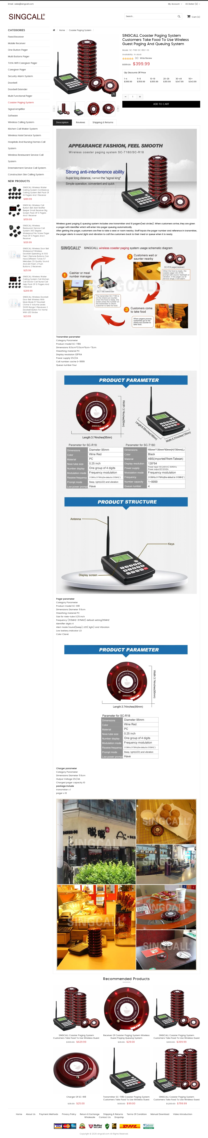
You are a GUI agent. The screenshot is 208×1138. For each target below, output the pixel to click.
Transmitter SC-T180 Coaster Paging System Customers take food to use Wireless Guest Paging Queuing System (126, 1100)
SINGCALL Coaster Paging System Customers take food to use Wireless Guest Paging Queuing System (76, 1038)
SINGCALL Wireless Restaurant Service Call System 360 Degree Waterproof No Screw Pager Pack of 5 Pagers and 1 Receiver (36, 232)
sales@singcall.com (24, 4)
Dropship (119, 1117)
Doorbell (12, 83)
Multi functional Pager (20, 96)
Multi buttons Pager (18, 56)
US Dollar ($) (192, 4)
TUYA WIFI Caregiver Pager (22, 63)
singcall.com (103, 1134)
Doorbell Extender (17, 89)
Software (13, 116)
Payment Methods (48, 1114)
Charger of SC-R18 (76, 1097)
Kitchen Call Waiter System (23, 129)
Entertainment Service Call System (27, 168)
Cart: (193, 16)
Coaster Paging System (80, 30)
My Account (175, 4)
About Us (30, 1114)
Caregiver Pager (17, 70)
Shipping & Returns (103, 122)
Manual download (160, 1114)
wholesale (89, 1117)
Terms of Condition (137, 1114)
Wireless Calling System (21, 122)
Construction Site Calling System (26, 175)
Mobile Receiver (16, 43)
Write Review (146, 58)
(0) (137, 58)
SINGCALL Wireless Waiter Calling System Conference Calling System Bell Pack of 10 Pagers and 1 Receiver (36, 191)
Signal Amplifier (16, 109)
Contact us (105, 1117)
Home (62, 30)
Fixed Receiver (16, 37)
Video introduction (182, 1114)
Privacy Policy (69, 1114)
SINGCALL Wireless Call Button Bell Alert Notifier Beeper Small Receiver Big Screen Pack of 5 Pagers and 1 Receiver (35, 210)
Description (62, 122)
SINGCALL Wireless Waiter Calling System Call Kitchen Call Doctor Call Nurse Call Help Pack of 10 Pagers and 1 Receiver (36, 282)
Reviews (80, 122)
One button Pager (18, 50)
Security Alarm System (20, 76)
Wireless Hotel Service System (24, 135)
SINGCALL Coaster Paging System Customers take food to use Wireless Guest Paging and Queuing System (177, 1038)
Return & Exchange (89, 1114)
